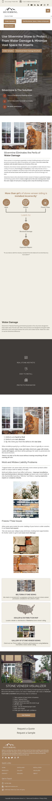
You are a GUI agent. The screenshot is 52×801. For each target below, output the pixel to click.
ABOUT (35, 773)
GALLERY (19, 770)
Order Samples (10, 21)
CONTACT (4, 773)
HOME (3, 767)
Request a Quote (26, 728)
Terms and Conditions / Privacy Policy (36, 798)
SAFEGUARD (21, 767)
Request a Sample (26, 732)
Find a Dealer (9, 26)
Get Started (26, 715)
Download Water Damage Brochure (28, 51)
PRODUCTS (5, 770)
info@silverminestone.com (11, 786)
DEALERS (20, 773)
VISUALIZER (36, 770)
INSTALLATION (37, 767)
